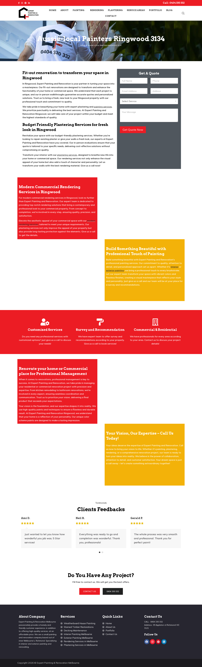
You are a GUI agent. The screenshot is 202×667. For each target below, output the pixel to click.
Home (83, 45)
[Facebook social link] (18, 3)
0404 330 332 (177, 3)
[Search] (183, 13)
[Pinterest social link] (25, 3)
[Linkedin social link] (29, 3)
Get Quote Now (133, 129)
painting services (103, 106)
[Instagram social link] (22, 3)
